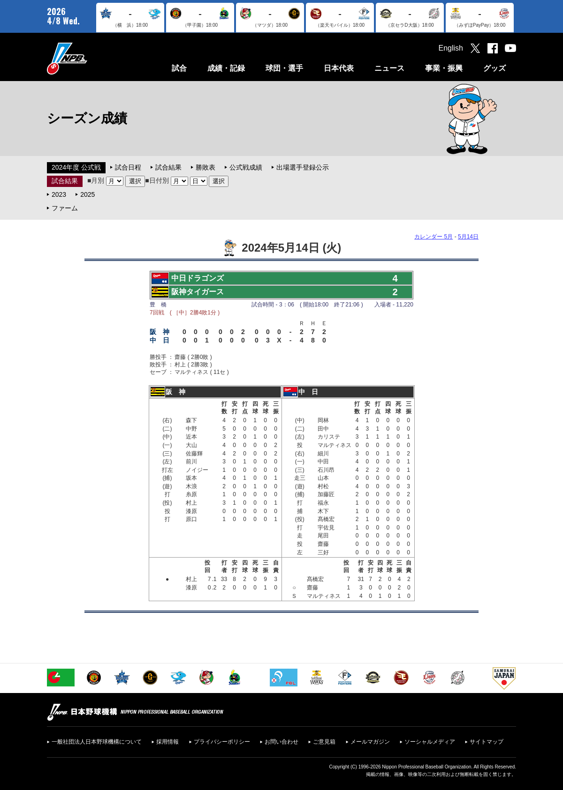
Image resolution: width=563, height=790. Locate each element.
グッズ (494, 68)
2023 (59, 194)
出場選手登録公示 (302, 167)
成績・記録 (226, 68)
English (451, 48)
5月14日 (468, 236)
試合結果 (168, 167)
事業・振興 (444, 68)
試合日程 (128, 167)
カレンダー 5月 (433, 236)
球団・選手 (284, 68)
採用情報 (167, 741)
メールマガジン (370, 741)
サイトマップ (486, 741)
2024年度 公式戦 (76, 167)
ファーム (65, 208)
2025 (87, 194)
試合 (179, 68)
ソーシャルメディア (429, 741)
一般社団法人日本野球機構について (97, 741)
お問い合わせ (281, 741)
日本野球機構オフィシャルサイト (90, 58)
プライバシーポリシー (222, 741)
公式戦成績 (245, 167)
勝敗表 (205, 167)
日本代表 (339, 68)
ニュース (389, 68)
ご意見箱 (324, 741)
